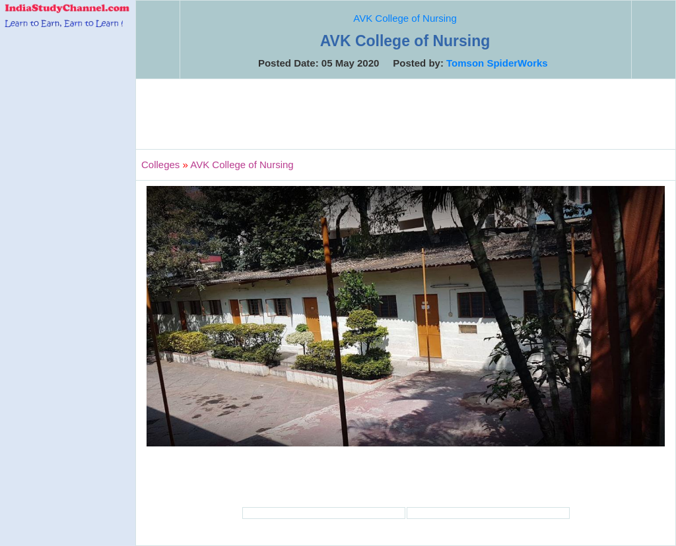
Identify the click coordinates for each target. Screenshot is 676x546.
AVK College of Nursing (404, 18)
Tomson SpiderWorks (497, 63)
